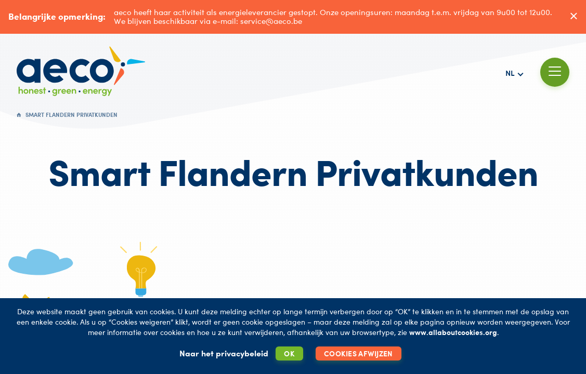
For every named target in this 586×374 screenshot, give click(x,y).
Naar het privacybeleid (223, 353)
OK (289, 353)
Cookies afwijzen (358, 353)
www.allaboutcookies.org (453, 332)
